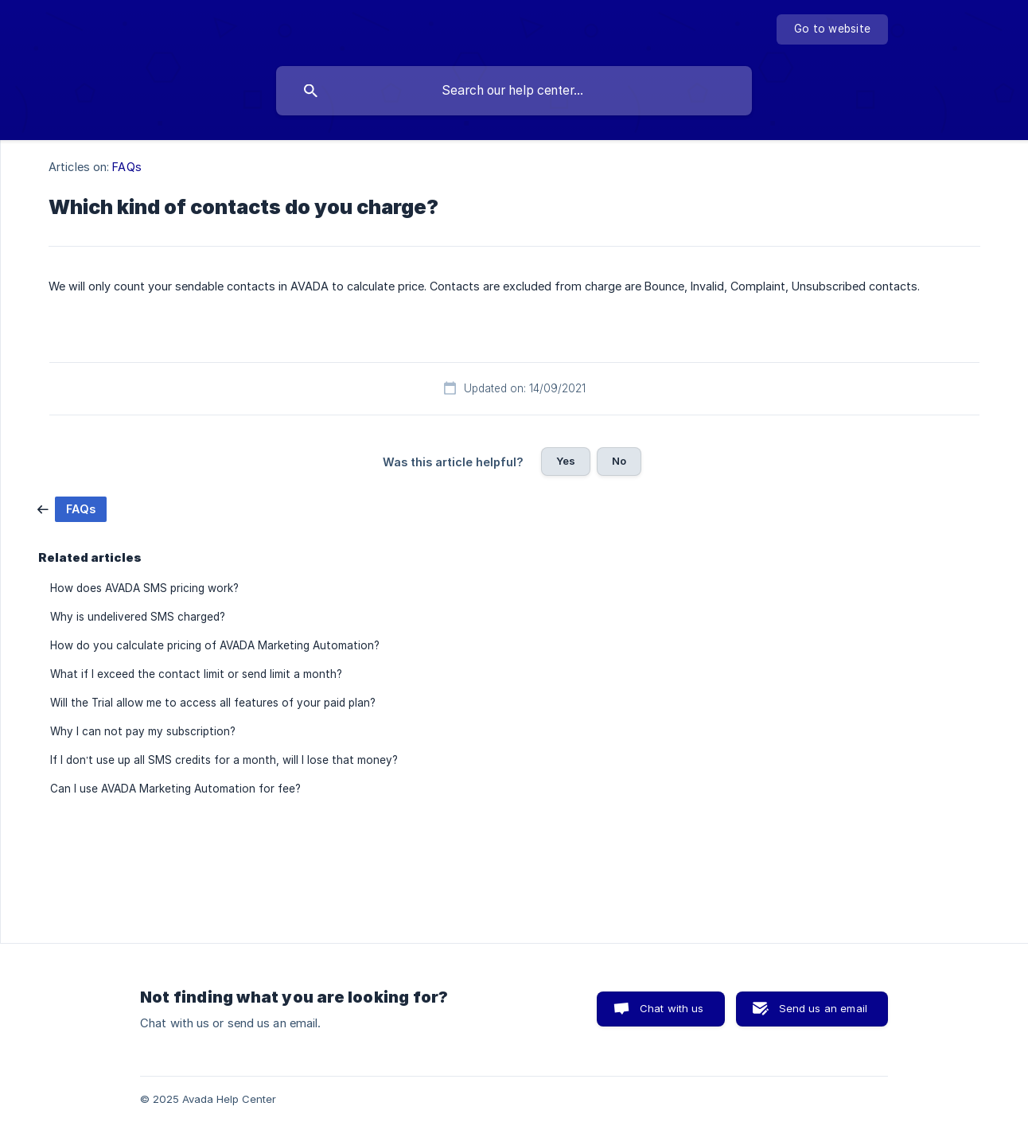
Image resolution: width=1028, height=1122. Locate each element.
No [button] (619, 460)
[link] (72, 508)
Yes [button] (565, 460)
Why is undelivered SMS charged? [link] (137, 616)
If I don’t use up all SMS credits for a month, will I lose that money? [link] (224, 760)
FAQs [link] (126, 166)
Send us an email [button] (823, 1008)
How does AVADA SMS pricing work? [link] (144, 588)
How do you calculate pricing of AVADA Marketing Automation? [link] (215, 645)
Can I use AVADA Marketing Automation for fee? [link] (175, 788)
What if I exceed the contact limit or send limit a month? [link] (196, 674)
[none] (832, 29)
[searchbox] (514, 90)
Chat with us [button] (672, 1008)
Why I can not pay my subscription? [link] (143, 731)
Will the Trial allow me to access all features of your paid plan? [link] (213, 702)
